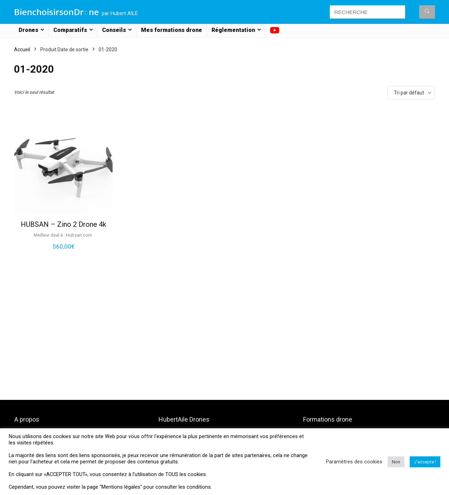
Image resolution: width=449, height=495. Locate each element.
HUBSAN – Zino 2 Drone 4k (63, 224)
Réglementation (233, 30)
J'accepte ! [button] (425, 461)
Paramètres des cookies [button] (354, 461)
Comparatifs (70, 30)
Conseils (114, 30)
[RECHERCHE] (427, 12)
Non (396, 461)
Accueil (22, 49)
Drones (28, 30)
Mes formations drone (171, 30)
